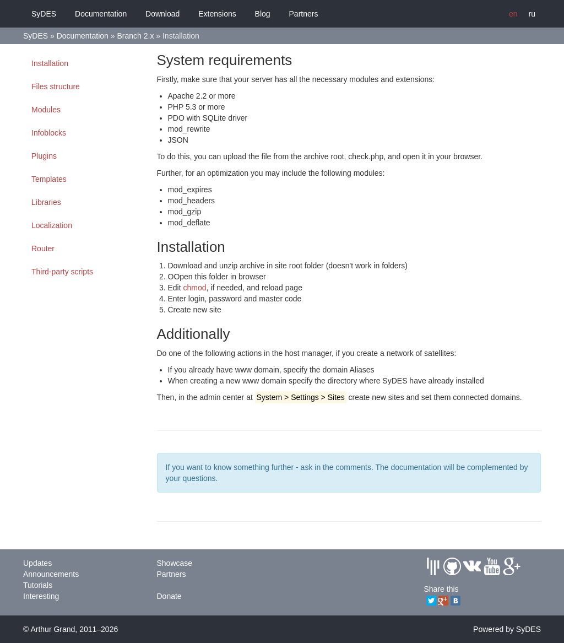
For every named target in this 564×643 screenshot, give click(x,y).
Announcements (51, 574)
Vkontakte (472, 566)
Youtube (492, 566)
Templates (49, 179)
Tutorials (37, 585)
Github (452, 566)
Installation (49, 63)
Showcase (175, 563)
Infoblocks (48, 132)
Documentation (101, 13)
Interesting (41, 596)
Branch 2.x (135, 35)
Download (162, 13)
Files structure (55, 86)
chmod (195, 287)
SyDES (43, 13)
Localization (51, 225)
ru (532, 13)
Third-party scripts (62, 271)
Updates (37, 563)
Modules (46, 109)
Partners (303, 13)
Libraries (46, 202)
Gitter (433, 566)
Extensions (217, 13)
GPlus (511, 566)
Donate (169, 596)
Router (43, 248)
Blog (262, 13)
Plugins (44, 156)
